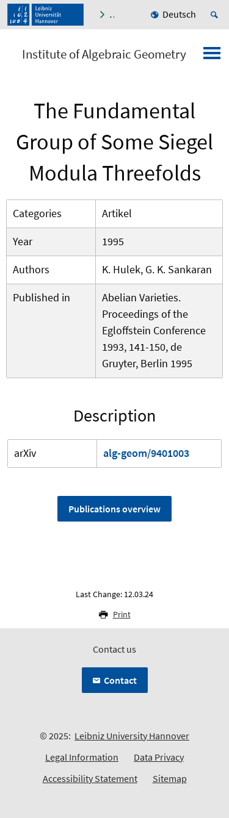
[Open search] (216, 14)
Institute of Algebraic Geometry (104, 54)
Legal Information (81, 757)
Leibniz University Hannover (132, 736)
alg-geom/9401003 (146, 453)
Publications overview (114, 509)
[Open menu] (212, 56)
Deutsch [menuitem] (179, 14)
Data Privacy (159, 757)
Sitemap (170, 778)
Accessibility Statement (90, 778)
